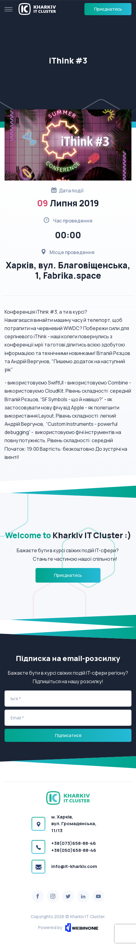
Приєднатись (108, 9)
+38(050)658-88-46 (73, 850)
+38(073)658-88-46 (73, 843)
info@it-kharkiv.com (74, 866)
